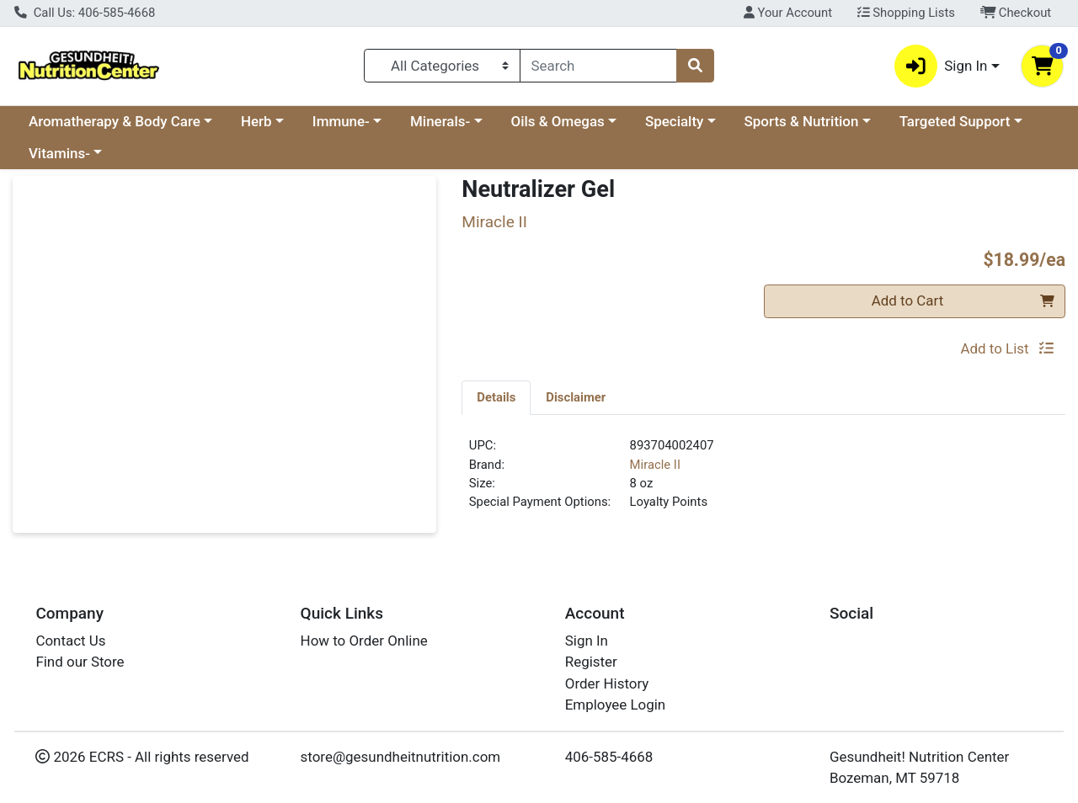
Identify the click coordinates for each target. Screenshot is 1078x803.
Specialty (674, 121)
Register (591, 661)
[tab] (496, 397)
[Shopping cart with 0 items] (1042, 66)
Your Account (788, 12)
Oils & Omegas (558, 121)
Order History (607, 683)
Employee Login (615, 704)
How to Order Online (364, 640)
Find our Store (79, 661)
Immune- (341, 121)
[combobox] (599, 65)
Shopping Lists (906, 12)
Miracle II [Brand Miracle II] (655, 464)
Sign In (586, 640)
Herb (256, 121)
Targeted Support (955, 121)
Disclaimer (576, 397)
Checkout (1016, 12)
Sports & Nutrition (801, 121)
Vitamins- (59, 153)
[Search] (599, 65)
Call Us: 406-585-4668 (84, 12)
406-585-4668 (609, 756)
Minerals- (440, 121)
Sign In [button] (941, 66)
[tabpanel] (763, 481)
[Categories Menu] (442, 65)
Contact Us (70, 640)
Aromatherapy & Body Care (114, 121)
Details (496, 397)
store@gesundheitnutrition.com (401, 756)
